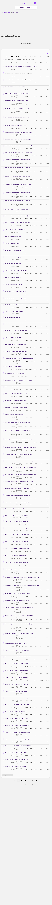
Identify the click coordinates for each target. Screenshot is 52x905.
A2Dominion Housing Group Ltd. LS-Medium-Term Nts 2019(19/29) (22, 585)
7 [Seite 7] (21, 784)
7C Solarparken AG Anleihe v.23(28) (14, 414)
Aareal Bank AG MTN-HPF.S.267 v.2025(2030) (17, 670)
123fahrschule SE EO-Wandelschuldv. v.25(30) (17, 93)
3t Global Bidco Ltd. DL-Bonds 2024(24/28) (16, 351)
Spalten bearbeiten (42, 53)
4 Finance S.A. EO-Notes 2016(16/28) (14, 373)
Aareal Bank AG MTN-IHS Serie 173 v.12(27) (16, 752)
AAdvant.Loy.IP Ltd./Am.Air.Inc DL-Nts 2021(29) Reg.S (19, 633)
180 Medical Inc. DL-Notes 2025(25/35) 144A (16, 100)
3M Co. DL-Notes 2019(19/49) (13, 257)
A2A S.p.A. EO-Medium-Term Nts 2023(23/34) (17, 502)
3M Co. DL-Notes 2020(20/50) (13, 243)
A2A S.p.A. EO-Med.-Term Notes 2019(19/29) (16, 562)
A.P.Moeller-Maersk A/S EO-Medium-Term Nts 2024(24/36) (20, 474)
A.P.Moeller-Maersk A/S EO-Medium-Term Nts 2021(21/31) (20, 488)
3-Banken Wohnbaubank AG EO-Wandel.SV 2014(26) (19, 159)
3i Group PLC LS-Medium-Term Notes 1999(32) (17, 216)
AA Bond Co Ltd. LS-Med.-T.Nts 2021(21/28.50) (17, 600)
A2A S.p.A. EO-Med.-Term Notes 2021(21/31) (16, 541)
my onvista (29, 7)
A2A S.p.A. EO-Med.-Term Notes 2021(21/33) (16, 521)
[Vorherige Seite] (14, 780)
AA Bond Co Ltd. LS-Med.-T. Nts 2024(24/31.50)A (18, 594)
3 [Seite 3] (25, 780)
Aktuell (22, 7)
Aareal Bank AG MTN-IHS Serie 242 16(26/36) (17, 759)
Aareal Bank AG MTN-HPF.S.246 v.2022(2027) (17, 705)
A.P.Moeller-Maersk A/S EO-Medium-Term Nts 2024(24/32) (20, 468)
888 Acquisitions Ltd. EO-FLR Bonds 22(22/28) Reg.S (19, 439)
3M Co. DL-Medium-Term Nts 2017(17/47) (15, 291)
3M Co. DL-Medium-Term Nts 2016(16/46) (16, 270)
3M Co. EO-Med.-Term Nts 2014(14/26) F (15, 229)
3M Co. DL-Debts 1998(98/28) (13, 277)
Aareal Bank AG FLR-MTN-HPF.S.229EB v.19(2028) (18, 657)
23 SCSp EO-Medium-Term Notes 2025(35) (16, 125)
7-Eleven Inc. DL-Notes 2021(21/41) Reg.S (16, 400)
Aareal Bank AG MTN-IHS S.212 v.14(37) (15, 766)
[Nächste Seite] (36, 780)
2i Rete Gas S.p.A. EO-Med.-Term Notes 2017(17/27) (18, 139)
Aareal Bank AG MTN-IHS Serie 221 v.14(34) (16, 684)
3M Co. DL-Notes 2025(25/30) (13, 264)
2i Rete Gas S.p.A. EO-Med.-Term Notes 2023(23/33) (18, 132)
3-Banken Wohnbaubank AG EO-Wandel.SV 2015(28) (18, 168)
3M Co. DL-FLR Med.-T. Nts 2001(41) (14, 311)
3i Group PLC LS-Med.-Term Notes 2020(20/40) (17, 209)
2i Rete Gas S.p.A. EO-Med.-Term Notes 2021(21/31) (18, 146)
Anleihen (9, 12)
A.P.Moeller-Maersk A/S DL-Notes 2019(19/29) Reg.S (19, 454)
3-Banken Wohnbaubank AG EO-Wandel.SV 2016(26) (19, 176)
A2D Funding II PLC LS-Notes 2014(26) (15, 569)
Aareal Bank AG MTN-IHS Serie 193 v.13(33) (16, 718)
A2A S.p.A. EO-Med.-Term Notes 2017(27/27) (16, 555)
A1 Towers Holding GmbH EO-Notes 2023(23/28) (17, 495)
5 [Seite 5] (32, 780)
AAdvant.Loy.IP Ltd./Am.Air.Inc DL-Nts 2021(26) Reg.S (19, 624)
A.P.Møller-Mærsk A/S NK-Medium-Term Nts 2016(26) (19, 461)
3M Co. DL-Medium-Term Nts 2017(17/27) (15, 324)
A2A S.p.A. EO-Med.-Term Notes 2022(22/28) (16, 515)
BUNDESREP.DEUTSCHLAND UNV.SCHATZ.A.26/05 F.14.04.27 (21, 66)
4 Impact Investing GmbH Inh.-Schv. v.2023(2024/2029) (19, 358)
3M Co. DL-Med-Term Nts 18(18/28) (14, 250)
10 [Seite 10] (32, 784)
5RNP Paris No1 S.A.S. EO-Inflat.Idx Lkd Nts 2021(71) (18, 380)
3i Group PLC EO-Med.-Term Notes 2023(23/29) (17, 223)
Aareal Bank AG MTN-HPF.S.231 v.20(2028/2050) (18, 746)
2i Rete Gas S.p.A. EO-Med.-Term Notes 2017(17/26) (18, 153)
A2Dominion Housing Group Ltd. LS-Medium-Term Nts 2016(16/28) (22, 577)
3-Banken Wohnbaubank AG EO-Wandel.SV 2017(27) (18, 184)
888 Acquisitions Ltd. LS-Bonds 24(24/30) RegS (17, 422)
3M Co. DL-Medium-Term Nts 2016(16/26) (16, 331)
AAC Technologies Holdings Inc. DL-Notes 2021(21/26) (19, 607)
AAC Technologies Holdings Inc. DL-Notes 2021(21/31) (19, 615)
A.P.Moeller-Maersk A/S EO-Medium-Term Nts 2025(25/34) (20, 447)
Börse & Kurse (4, 12)
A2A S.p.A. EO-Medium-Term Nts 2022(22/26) (17, 528)
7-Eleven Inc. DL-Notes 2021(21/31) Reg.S (16, 394)
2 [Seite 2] (21, 780)
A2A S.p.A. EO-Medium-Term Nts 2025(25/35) (17, 535)
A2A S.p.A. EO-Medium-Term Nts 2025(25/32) (17, 548)
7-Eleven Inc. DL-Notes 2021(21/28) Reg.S (16, 407)
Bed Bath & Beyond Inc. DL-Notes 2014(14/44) (17, 117)
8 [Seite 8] (25, 784)
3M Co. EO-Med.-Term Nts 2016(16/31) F (15, 344)
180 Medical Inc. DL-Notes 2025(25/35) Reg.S (17, 109)
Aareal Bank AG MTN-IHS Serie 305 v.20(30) (16, 691)
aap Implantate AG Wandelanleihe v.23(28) (16, 643)
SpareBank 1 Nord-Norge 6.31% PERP (15, 87)
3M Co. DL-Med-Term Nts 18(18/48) (14, 305)
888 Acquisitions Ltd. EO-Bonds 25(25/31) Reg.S (17, 431)
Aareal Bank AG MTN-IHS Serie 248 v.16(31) (16, 698)
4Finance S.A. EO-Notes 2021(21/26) (14, 366)
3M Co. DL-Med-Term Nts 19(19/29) (14, 284)
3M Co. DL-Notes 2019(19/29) (13, 337)
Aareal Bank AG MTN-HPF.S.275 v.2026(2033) (17, 739)
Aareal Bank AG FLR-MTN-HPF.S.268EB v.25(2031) (18, 677)
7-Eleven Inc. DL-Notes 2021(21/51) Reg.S (16, 387)
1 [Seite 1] (18, 780)
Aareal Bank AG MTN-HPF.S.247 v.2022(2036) (17, 650)
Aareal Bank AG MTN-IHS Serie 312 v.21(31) (16, 711)
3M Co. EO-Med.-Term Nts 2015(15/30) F (15, 298)
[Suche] (35, 7)
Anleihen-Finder (15, 12)
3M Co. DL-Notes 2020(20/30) (13, 317)
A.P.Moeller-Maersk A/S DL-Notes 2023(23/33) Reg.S (19, 481)
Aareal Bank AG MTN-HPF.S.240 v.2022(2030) (17, 725)
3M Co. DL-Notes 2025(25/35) (13, 236)
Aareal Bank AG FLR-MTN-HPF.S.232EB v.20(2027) (18, 732)
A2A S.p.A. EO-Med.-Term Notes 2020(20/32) (16, 509)
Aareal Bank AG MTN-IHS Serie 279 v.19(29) (16, 664)
